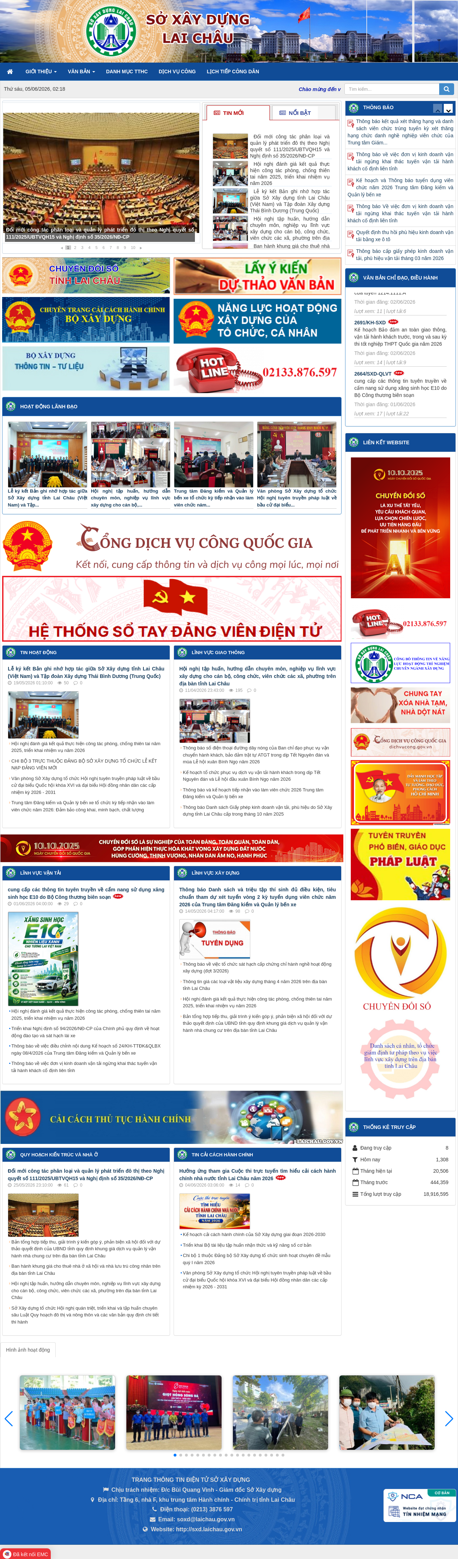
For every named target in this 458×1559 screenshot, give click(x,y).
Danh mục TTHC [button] (127, 71)
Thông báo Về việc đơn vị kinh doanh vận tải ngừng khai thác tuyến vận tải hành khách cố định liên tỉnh (400, 213)
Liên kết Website (386, 442)
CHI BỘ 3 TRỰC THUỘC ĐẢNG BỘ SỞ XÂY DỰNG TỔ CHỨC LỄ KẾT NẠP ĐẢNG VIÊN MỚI (84, 764)
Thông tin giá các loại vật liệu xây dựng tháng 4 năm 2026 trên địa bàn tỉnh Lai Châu (255, 985)
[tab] (238, 113)
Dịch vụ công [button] (177, 71)
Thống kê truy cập (389, 1127)
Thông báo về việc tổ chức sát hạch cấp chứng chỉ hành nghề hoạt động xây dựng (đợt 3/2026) (257, 967)
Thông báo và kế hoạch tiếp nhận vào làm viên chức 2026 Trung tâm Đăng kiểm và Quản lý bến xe (253, 793)
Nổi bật (295, 113)
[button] (449, 1419)
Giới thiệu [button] (41, 74)
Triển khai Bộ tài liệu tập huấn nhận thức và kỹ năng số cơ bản (247, 1245)
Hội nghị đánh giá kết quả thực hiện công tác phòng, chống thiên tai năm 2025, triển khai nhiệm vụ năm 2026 (85, 747)
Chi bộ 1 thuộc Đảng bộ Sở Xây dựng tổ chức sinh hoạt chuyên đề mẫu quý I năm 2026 (257, 1259)
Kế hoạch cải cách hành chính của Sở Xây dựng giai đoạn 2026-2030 (254, 1234)
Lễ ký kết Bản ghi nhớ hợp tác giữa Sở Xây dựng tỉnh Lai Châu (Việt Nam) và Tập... (47, 498)
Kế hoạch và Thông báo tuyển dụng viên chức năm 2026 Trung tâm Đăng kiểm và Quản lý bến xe (400, 187)
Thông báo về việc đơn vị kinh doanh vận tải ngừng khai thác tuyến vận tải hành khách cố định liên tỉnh (84, 1067)
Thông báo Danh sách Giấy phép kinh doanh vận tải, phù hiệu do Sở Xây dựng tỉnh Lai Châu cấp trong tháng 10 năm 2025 (257, 811)
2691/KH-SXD (370, 327)
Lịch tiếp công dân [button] (233, 71)
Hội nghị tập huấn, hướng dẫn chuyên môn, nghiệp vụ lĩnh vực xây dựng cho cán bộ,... (130, 498)
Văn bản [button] (81, 74)
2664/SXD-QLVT (373, 378)
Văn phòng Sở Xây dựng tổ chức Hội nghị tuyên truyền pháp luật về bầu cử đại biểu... (297, 498)
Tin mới (229, 113)
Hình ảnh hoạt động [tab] (28, 1350)
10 (133, 247)
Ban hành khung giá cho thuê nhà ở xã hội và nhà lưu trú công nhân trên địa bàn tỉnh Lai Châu (85, 1269)
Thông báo (378, 107)
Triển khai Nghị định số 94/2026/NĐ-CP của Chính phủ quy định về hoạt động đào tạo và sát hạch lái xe (85, 1032)
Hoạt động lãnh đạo (48, 406)
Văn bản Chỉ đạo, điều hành (400, 278)
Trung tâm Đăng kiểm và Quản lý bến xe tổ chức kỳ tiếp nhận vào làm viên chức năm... (213, 498)
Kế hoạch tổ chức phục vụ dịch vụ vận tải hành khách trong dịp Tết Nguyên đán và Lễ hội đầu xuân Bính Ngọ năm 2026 (251, 776)
